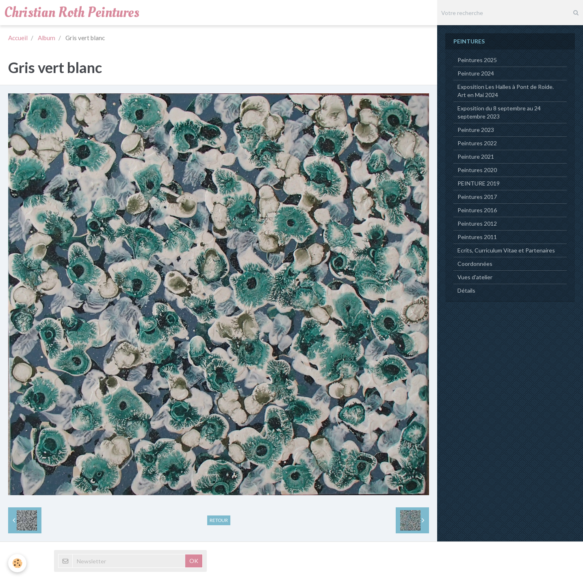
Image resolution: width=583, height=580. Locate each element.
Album (46, 37)
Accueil (18, 37)
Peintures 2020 (477, 169)
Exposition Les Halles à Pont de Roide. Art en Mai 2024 (505, 90)
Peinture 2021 (475, 156)
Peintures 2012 (477, 223)
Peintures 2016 (477, 210)
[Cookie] (17, 563)
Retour (219, 520)
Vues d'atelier (474, 277)
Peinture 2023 (475, 129)
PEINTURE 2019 (478, 183)
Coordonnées (474, 263)
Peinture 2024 (475, 73)
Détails (466, 290)
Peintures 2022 (477, 143)
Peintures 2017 (477, 196)
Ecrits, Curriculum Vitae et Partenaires (506, 250)
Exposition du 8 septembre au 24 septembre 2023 (499, 112)
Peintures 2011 (477, 236)
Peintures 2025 (477, 59)
